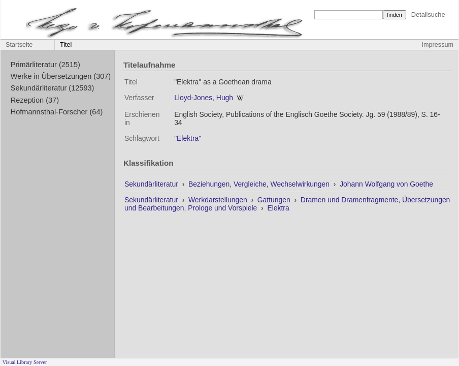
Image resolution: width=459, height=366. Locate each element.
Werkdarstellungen (218, 200)
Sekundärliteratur (152, 184)
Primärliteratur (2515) (45, 64)
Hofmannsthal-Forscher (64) (57, 112)
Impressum (437, 44)
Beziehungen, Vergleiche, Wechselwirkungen (260, 184)
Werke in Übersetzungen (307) (61, 76)
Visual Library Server (25, 362)
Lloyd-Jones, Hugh (203, 98)
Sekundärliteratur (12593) (52, 88)
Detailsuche (428, 14)
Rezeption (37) (35, 100)
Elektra (278, 208)
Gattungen (274, 200)
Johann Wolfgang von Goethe (386, 184)
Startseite (19, 44)
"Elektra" (187, 138)
